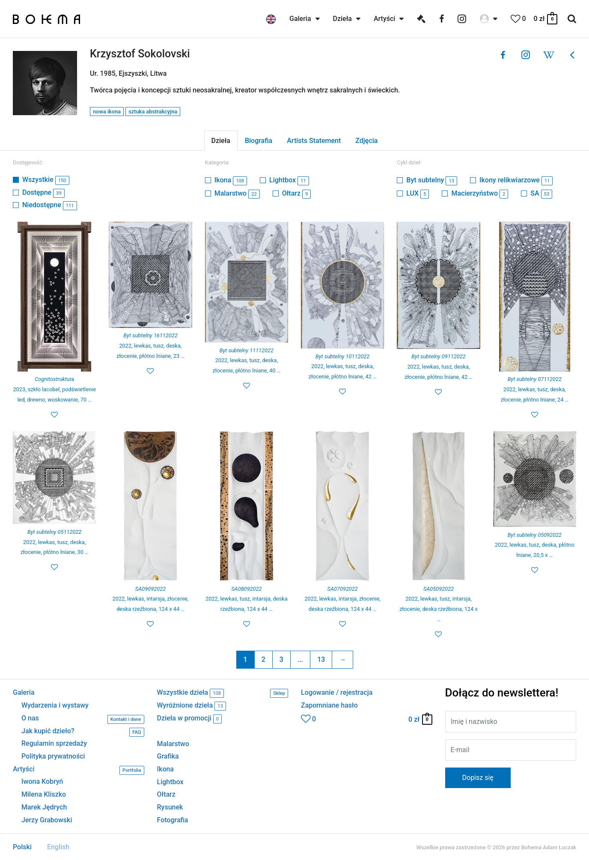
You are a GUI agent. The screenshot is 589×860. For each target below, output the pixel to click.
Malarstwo (237, 193)
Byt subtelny (431, 180)
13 (321, 659)
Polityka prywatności (53, 756)
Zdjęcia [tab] (366, 141)
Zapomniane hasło (329, 705)
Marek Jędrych (44, 807)
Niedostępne (49, 205)
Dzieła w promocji (189, 718)
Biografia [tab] (258, 141)
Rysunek (170, 807)
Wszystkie (45, 180)
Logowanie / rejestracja (336, 692)
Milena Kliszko (43, 794)
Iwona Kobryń (42, 781)
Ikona (230, 180)
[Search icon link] (572, 19)
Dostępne (43, 192)
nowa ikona (107, 111)
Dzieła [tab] (220, 141)
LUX (417, 193)
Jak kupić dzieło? (82, 732)
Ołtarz (296, 193)
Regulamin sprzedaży (54, 743)
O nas (82, 719)
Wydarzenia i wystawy (55, 705)
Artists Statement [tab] (314, 141)
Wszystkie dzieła (223, 693)
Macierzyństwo (479, 193)
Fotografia (172, 820)
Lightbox (289, 180)
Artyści (78, 770)
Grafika (168, 756)
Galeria (24, 692)
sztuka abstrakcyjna (152, 111)
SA (541, 193)
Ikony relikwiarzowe (516, 180)
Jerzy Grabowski (46, 820)
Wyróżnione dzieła (191, 706)
